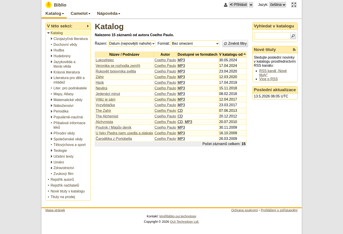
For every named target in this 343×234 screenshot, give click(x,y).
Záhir (100, 77)
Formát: (163, 43)
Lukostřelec (105, 60)
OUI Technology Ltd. (184, 221)
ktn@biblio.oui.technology (177, 216)
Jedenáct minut (108, 94)
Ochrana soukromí (244, 210)
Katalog (109, 26)
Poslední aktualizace (275, 89)
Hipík (100, 82)
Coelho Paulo (165, 60)
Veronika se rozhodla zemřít (118, 66)
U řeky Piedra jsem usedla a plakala (124, 133)
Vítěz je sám (106, 99)
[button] (251, 5)
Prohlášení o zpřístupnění (279, 210)
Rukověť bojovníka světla (116, 71)
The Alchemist (107, 116)
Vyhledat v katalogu (274, 26)
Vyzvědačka (105, 105)
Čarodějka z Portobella (114, 139)
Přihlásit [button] (238, 5)
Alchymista (104, 122)
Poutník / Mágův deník (113, 127)
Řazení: (101, 43)
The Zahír (103, 111)
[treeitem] (68, 33)
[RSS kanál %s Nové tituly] (294, 49)
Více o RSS (268, 79)
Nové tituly (265, 49)
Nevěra (101, 88)
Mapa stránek (55, 210)
